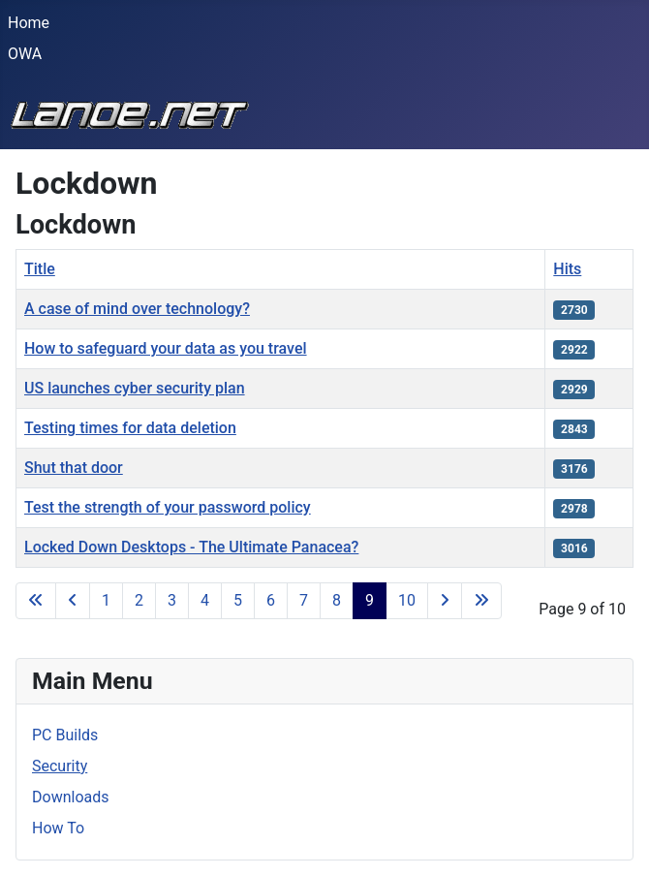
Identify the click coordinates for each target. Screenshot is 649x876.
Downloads (70, 797)
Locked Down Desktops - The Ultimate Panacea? (191, 547)
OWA (25, 54)
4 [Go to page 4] (205, 600)
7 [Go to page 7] (303, 600)
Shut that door (73, 467)
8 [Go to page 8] (336, 600)
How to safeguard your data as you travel (165, 348)
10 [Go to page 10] (407, 600)
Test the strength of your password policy (167, 507)
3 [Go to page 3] (172, 600)
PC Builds (65, 735)
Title (39, 269)
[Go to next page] (444, 600)
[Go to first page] (35, 600)
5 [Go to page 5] (237, 600)
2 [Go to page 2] (139, 600)
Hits (567, 269)
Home (28, 23)
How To (58, 828)
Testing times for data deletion (130, 428)
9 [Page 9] (369, 600)
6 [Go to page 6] (270, 600)
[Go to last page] (481, 600)
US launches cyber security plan (134, 388)
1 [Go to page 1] (106, 600)
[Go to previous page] (72, 600)
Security (59, 766)
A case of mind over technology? (137, 308)
